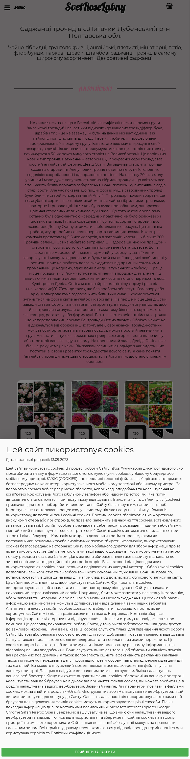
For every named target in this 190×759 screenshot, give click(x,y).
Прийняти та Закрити (95, 752)
